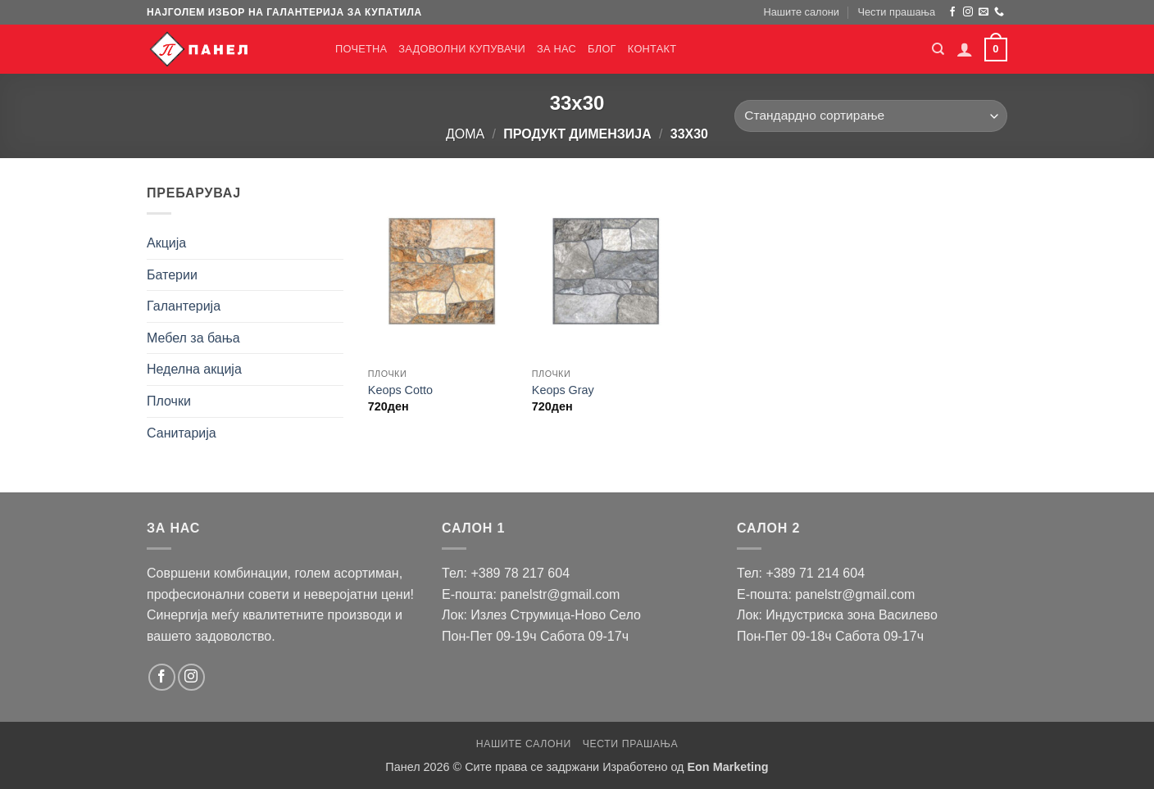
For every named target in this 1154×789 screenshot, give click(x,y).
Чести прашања (896, 12)
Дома (465, 134)
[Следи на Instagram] (968, 12)
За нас (556, 49)
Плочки (169, 401)
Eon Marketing (727, 766)
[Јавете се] (999, 12)
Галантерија (183, 306)
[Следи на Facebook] (952, 12)
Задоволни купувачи (461, 49)
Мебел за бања (193, 338)
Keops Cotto (400, 390)
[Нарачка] (870, 116)
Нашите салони (801, 12)
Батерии (172, 275)
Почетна (361, 49)
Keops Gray (563, 390)
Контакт (652, 49)
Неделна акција (194, 369)
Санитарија (181, 433)
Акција (166, 243)
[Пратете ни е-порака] (983, 12)
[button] (964, 49)
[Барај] (938, 49)
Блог (602, 49)
